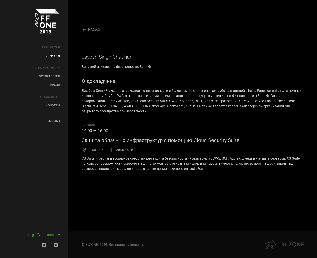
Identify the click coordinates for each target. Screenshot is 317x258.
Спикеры (53, 55)
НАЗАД (94, 30)
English (53, 120)
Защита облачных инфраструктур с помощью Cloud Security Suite (160, 140)
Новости (53, 105)
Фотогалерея (49, 76)
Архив (55, 84)
